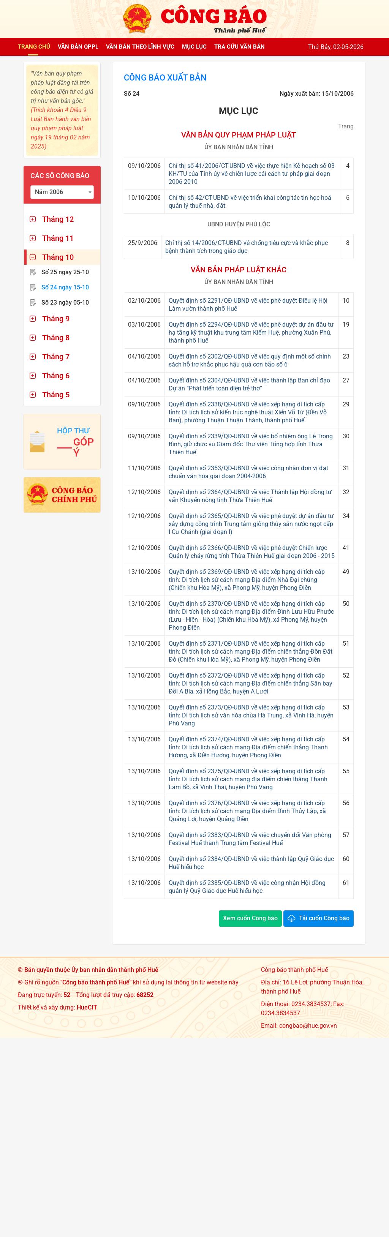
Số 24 (65, 287)
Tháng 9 (56, 318)
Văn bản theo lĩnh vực (140, 46)
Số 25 (65, 272)
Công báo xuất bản (169, 78)
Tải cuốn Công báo (324, 919)
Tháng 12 (58, 219)
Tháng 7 (56, 356)
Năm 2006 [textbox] (49, 192)
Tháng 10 (58, 257)
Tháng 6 (56, 375)
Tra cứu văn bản (239, 46)
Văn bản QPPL (78, 46)
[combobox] (62, 192)
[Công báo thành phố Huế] (194, 18)
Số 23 (65, 302)
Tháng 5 (56, 394)
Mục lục (194, 46)
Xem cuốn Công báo (250, 919)
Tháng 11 (58, 238)
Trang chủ (34, 46)
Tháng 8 (56, 337)
